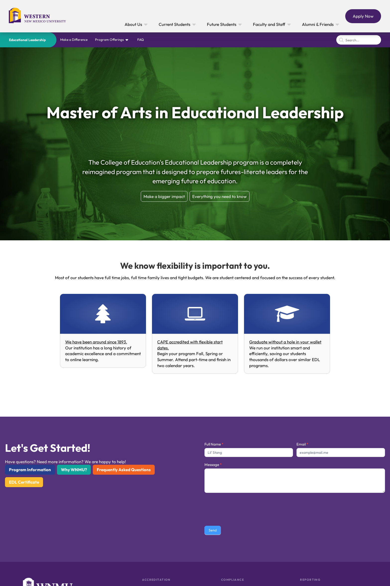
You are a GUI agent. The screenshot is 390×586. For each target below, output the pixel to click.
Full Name (213, 444)
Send (213, 530)
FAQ (140, 39)
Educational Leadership (27, 40)
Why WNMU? (74, 469)
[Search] (358, 40)
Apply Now (363, 16)
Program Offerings (109, 39)
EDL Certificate (24, 482)
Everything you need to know (219, 196)
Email (302, 444)
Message (213, 464)
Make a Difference (74, 39)
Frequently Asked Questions (124, 469)
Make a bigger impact (164, 196)
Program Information (30, 469)
